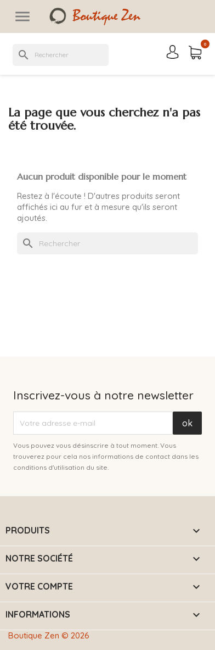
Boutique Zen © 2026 (48, 635)
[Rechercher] (61, 55)
